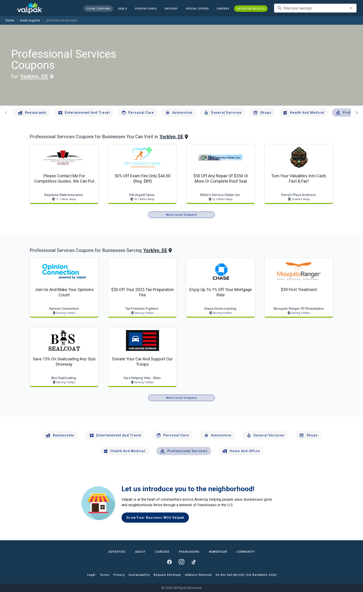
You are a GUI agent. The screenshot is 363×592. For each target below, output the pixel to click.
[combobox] (315, 8)
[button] (197, 8)
